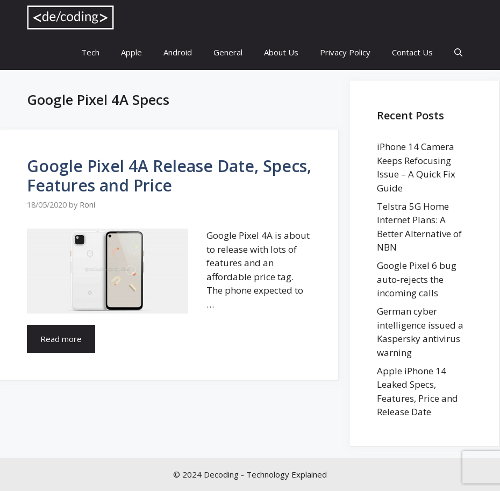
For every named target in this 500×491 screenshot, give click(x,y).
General (227, 52)
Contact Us (412, 52)
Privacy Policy (345, 52)
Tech (90, 52)
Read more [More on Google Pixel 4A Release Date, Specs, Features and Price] (61, 338)
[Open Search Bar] (458, 52)
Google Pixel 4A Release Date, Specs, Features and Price (169, 175)
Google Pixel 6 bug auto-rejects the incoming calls (416, 279)
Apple (131, 52)
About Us (281, 52)
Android (177, 52)
